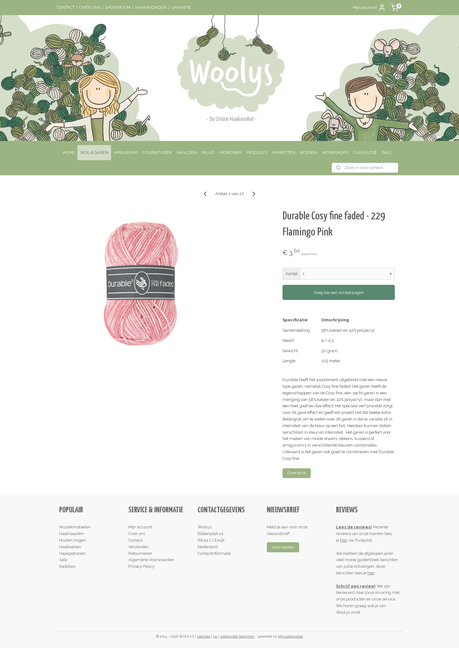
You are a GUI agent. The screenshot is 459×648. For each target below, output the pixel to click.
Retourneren (140, 553)
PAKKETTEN (283, 152)
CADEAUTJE (365, 152)
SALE (387, 152)
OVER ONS (89, 7)
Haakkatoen (70, 546)
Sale (63, 559)
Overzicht (297, 473)
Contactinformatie (214, 553)
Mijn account (369, 7)
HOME (69, 152)
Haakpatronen (72, 553)
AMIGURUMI (125, 152)
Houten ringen (72, 540)
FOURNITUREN (157, 152)
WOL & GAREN (94, 152)
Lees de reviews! (354, 527)
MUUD (208, 152)
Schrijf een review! (356, 586)
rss (215, 636)
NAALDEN (187, 152)
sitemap (203, 636)
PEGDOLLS (256, 152)
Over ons (136, 533)
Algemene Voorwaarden (151, 559)
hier (343, 540)
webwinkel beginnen (237, 636)
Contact (135, 540)
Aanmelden (283, 547)
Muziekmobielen (75, 527)
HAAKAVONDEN (151, 7)
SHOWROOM (118, 7)
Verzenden (138, 546)
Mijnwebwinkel (290, 636)
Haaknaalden (71, 533)
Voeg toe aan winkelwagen (339, 292)
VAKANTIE (181, 7)
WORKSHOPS (335, 152)
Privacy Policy (141, 566)
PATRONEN (230, 152)
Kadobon (67, 566)
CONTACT (65, 7)
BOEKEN (308, 152)
